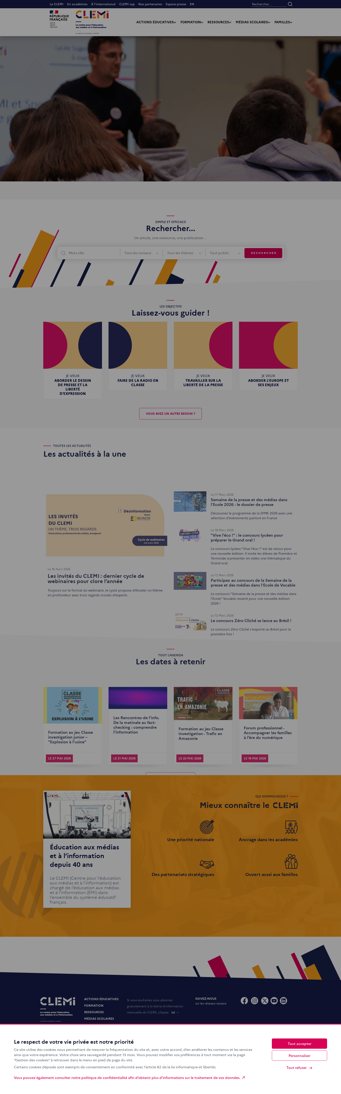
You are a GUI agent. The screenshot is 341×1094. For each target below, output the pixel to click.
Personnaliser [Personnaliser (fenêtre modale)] (299, 1055)
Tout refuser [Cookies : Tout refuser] (299, 1067)
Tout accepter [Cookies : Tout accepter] (299, 1043)
